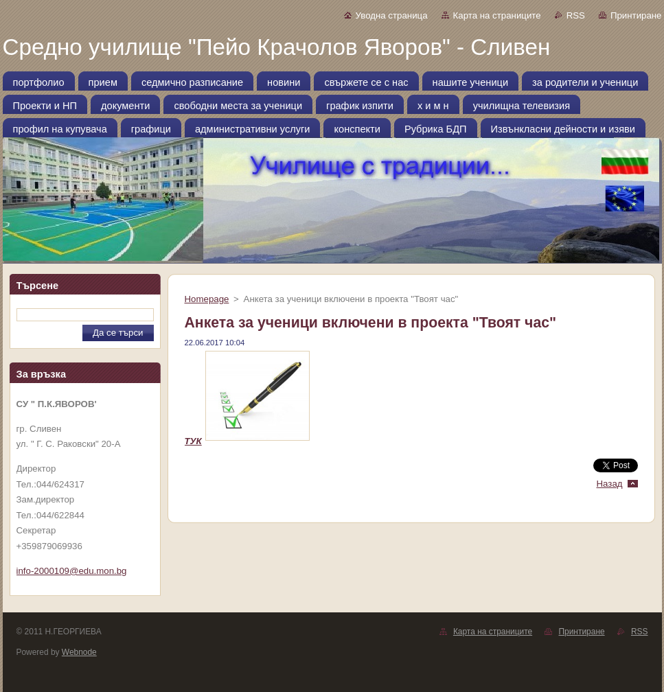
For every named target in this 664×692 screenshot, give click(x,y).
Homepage (207, 299)
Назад (609, 483)
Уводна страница (392, 15)
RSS (575, 15)
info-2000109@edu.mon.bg (71, 571)
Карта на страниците (497, 15)
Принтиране (636, 15)
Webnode (79, 652)
